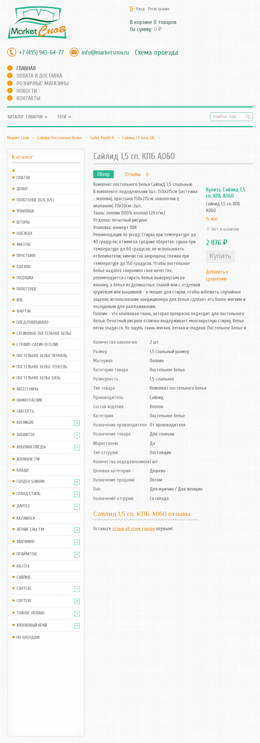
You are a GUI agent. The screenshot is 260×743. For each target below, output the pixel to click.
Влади (23, 470)
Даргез (23, 506)
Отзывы (133, 174)
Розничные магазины (42, 83)
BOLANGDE (25, 422)
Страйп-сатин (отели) (37, 345)
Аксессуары (27, 389)
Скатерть (25, 411)
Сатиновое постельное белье (44, 333)
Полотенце (27, 289)
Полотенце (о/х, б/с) (35, 200)
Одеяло (24, 267)
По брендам (28, 637)
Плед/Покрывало (32, 322)
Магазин (74, 684)
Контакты (28, 98)
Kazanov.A (26, 518)
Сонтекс (24, 588)
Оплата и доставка (39, 75)
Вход (140, 8)
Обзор (103, 174)
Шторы (23, 222)
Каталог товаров (25, 117)
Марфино (25, 542)
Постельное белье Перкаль (42, 356)
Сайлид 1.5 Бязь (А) (138, 137)
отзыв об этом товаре (133, 528)
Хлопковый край (32, 625)
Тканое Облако (30, 613)
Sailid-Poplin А (102, 137)
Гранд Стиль (28, 494)
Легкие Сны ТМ (30, 529)
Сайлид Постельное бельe (59, 137)
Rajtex (23, 566)
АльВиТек (25, 435)
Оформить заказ (81, 702)
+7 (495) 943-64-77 (41, 52)
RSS (112, 694)
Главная (26, 68)
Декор (22, 189)
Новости (27, 91)
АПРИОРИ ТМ (28, 459)
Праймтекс (27, 554)
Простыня (26, 256)
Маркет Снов (18, 137)
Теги (61, 117)
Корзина (73, 694)
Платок (23, 178)
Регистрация (158, 8)
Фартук (24, 311)
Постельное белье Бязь (39, 378)
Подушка (25, 278)
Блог (113, 684)
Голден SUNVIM (30, 481)
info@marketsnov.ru (105, 52)
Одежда (24, 233)
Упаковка (25, 211)
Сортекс (24, 601)
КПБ (20, 300)
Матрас (24, 244)
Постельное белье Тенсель (42, 367)
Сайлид (24, 577)
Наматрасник (29, 400)
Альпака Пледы (31, 447)
